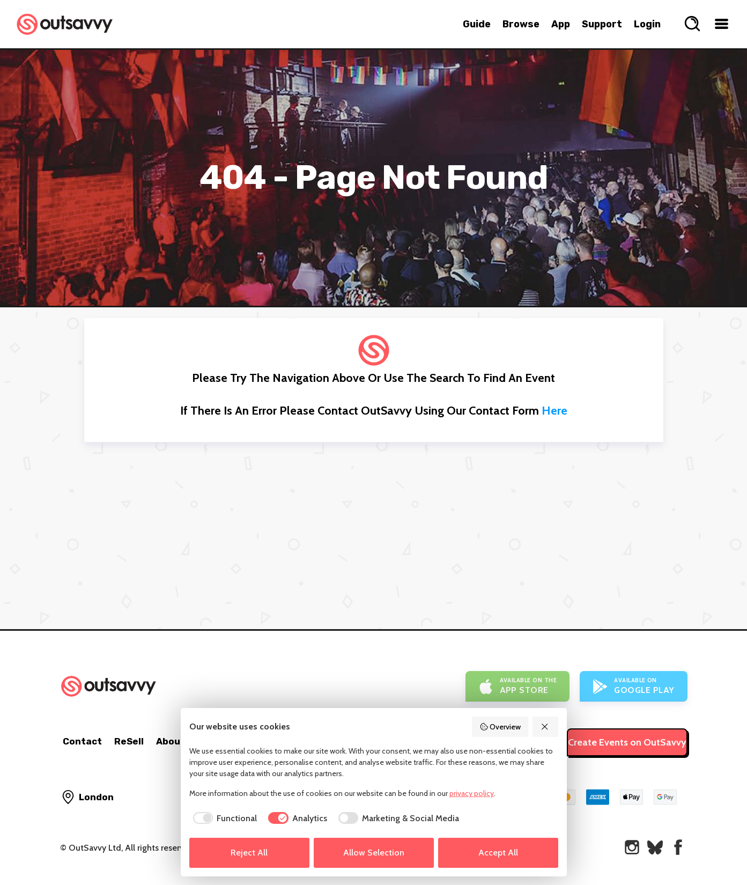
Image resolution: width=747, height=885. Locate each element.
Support (602, 24)
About (170, 741)
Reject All (249, 852)
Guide (477, 24)
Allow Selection (373, 852)
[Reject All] (545, 727)
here (554, 410)
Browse (520, 24)
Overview (500, 727)
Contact (82, 741)
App (560, 24)
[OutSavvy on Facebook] (678, 847)
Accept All (498, 852)
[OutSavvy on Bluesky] (655, 847)
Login (647, 24)
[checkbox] (223, 818)
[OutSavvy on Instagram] (632, 847)
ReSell (129, 741)
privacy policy (471, 793)
